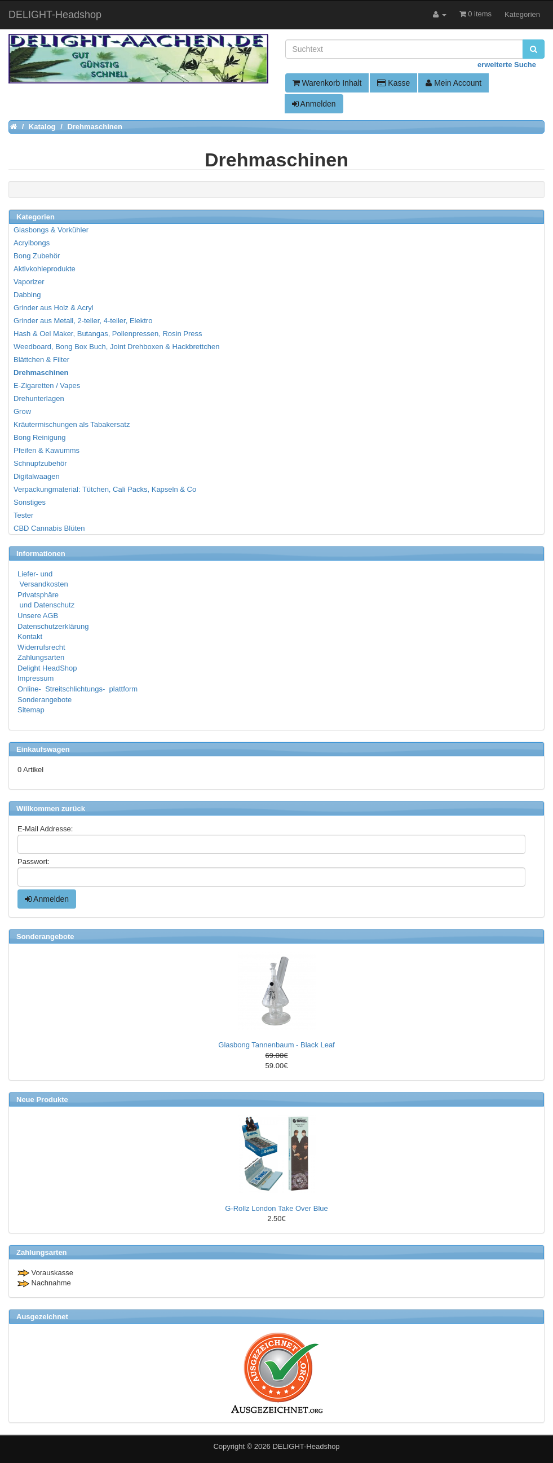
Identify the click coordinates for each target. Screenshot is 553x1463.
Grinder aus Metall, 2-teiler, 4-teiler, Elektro (83, 320)
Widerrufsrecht (41, 647)
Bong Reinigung (40, 437)
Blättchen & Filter (41, 359)
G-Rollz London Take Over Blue (276, 1208)
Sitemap (31, 710)
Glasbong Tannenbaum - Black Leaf (276, 1045)
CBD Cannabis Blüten (49, 528)
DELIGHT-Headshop (305, 1446)
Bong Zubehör (37, 256)
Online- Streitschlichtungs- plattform (77, 689)
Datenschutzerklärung (53, 626)
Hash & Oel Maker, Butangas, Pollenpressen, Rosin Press (108, 333)
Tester (23, 515)
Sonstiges (30, 502)
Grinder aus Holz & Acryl (54, 307)
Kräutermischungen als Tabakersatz (72, 424)
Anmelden (314, 103)
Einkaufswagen (43, 749)
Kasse (393, 82)
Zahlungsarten (40, 657)
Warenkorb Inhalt (327, 82)
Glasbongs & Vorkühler (51, 230)
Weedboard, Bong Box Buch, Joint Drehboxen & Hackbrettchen (116, 346)
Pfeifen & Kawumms (46, 450)
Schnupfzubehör (40, 463)
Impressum (35, 678)
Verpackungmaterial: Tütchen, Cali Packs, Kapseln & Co (105, 489)
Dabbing (27, 294)
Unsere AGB (37, 615)
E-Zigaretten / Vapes (47, 385)
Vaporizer (29, 281)
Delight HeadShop (47, 668)
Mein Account (453, 82)
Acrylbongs (32, 243)
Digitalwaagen (37, 476)
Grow (22, 411)
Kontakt (29, 636)
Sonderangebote (44, 699)
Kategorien (522, 14)
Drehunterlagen (39, 398)
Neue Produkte (42, 1099)
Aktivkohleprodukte (45, 269)
